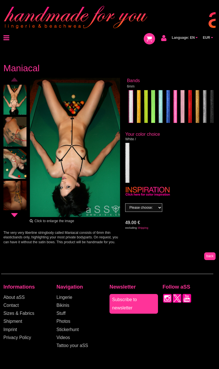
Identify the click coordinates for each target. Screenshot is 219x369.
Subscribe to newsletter (124, 303)
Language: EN (185, 38)
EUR (208, 38)
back (209, 256)
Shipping (142, 227)
